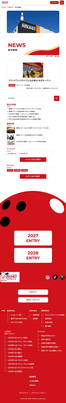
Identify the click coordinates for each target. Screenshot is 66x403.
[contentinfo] (33, 335)
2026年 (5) (12, 154)
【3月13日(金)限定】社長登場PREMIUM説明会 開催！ (24, 119)
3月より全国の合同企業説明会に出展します (21, 117)
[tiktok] (55, 277)
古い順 (57, 56)
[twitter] (62, 277)
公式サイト (33, 292)
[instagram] (48, 277)
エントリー (54, 2)
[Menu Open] (62, 3)
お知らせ (10, 170)
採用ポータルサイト (33, 300)
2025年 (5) (24, 154)
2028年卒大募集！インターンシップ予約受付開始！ (23, 114)
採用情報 (17, 170)
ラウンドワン (20, 85)
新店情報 (27, 85)
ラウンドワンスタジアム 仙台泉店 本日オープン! (30, 80)
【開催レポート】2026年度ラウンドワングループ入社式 (24, 109)
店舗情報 (11, 85)
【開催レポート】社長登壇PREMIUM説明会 (21, 111)
